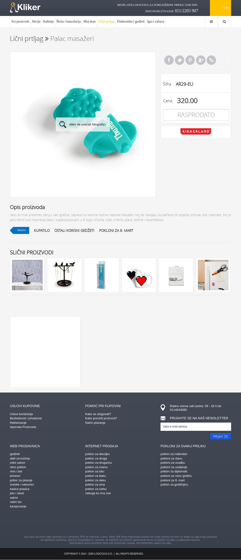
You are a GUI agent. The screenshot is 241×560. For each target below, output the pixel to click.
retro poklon (18, 467)
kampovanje (18, 506)
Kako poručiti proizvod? (101, 418)
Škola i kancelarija (68, 21)
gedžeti (15, 454)
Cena (167, 100)
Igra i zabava (155, 21)
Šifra (167, 84)
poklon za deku (95, 480)
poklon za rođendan (174, 454)
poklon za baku (95, 476)
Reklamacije (18, 422)
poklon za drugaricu (98, 462)
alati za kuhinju (20, 458)
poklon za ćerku (96, 489)
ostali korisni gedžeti (74, 230)
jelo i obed (17, 493)
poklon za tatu (94, 471)
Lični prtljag (106, 24)
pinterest (96, 522)
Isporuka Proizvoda (23, 427)
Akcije (36, 21)
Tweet (179, 60)
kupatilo (42, 230)
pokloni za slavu (171, 458)
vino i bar (16, 471)
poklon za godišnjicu (174, 484)
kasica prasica (19, 489)
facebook (79, 522)
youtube (162, 522)
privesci (15, 476)
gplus (129, 522)
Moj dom (89, 21)
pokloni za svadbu (173, 462)
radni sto (16, 502)
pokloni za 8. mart (116, 230)
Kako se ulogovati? (98, 414)
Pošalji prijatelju (200, 60)
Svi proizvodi (20, 21)
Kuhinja (48, 21)
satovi (14, 497)
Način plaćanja (95, 422)
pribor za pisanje (21, 480)
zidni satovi (17, 462)
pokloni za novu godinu (176, 476)
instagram (112, 522)
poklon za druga (96, 458)
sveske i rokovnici (22, 484)
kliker (25, 7)
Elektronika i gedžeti (131, 21)
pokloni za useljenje (174, 467)
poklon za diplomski (174, 471)
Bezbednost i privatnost (26, 418)
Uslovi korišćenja (21, 414)
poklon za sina (95, 484)
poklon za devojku (97, 454)
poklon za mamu (96, 467)
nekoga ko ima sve (98, 493)
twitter (145, 522)
